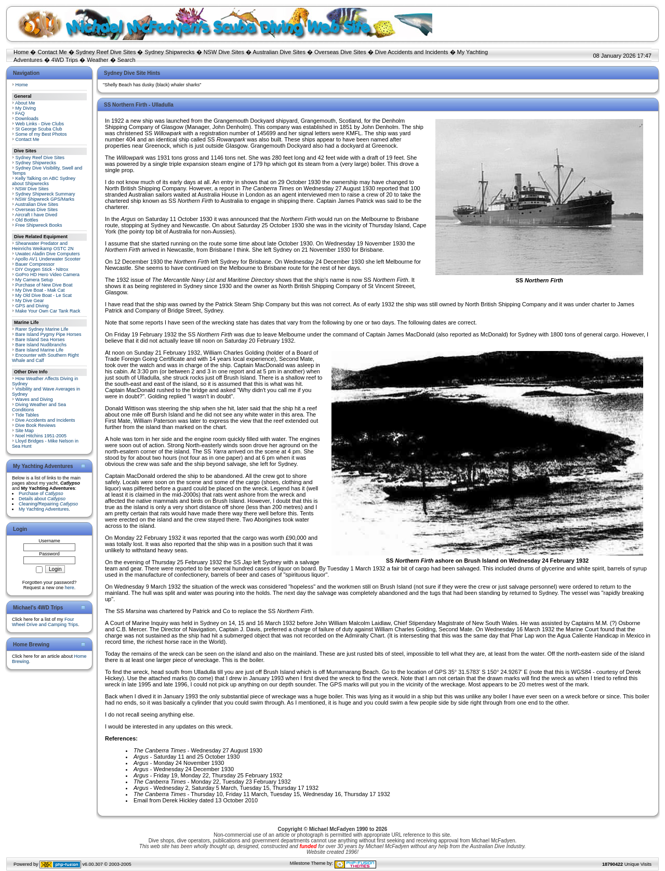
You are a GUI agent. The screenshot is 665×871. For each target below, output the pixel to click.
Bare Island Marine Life (40, 350)
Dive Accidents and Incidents (411, 52)
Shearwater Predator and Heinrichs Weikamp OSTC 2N (43, 246)
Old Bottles (27, 220)
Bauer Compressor (35, 264)
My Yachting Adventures (44, 509)
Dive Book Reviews (36, 425)
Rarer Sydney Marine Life (42, 329)
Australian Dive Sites (278, 52)
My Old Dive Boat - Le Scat (44, 295)
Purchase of (41, 493)
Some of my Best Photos (41, 134)
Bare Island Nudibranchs (41, 344)
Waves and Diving (34, 399)
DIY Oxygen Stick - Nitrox (42, 269)
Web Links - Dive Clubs (40, 123)
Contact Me (51, 52)
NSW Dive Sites (224, 52)
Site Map (25, 430)
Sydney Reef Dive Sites (106, 52)
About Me (25, 103)
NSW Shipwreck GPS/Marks (45, 199)
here (69, 587)
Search (126, 60)
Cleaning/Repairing (48, 503)
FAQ (20, 113)
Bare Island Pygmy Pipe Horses (49, 334)
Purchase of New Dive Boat (44, 285)
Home (21, 52)
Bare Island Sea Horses (40, 339)
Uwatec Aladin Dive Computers (48, 253)
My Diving (26, 108)
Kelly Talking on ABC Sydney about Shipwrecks (43, 181)
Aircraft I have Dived (36, 214)
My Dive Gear (30, 300)
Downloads (27, 118)
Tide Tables (27, 415)
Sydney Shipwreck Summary (45, 194)
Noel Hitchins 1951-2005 (41, 435)
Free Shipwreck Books (39, 225)
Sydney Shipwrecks (170, 52)
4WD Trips (64, 60)
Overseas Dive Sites (340, 52)
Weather (97, 60)
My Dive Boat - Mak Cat (40, 290)
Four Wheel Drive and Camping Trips (45, 622)
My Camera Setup (35, 279)
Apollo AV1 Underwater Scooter (48, 259)
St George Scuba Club (39, 129)
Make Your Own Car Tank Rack (48, 311)
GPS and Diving (32, 305)
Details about (42, 498)
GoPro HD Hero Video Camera (47, 274)
